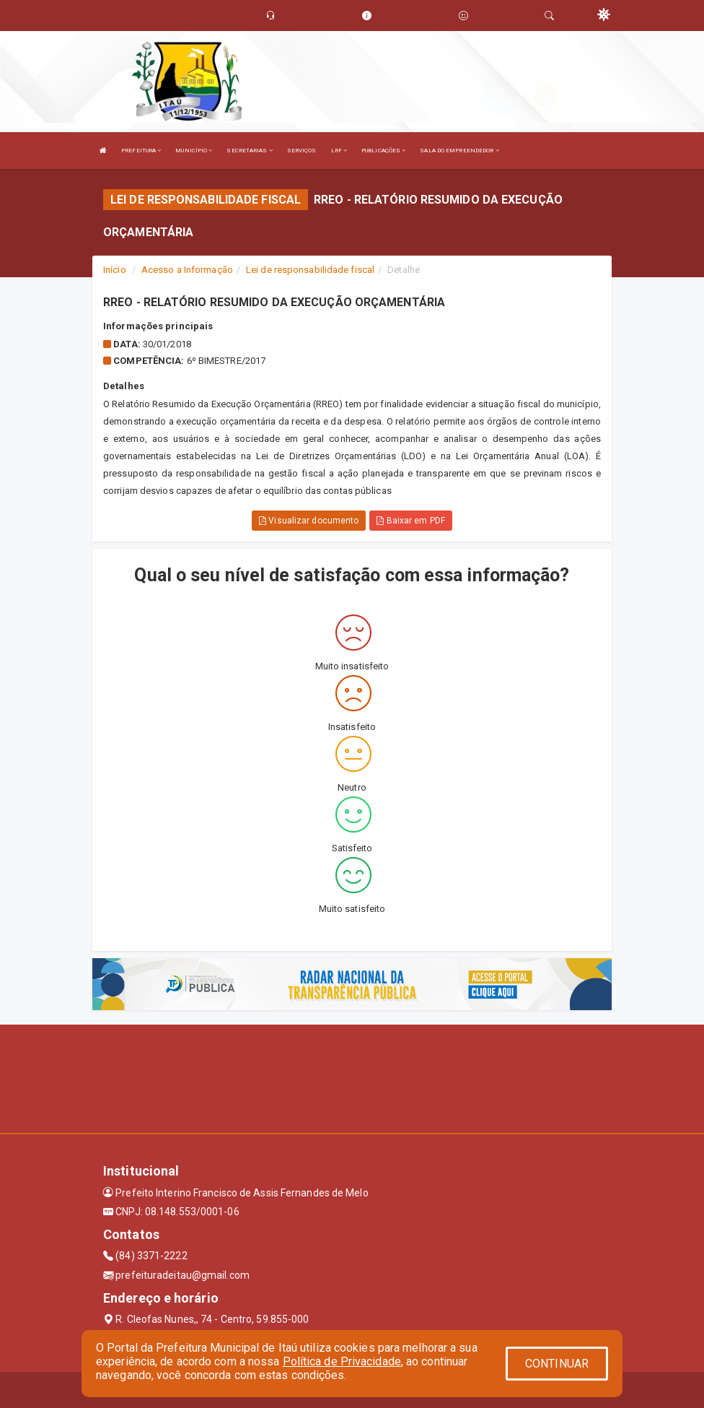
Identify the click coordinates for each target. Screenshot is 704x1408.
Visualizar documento (308, 521)
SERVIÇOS (302, 150)
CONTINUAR (557, 1363)
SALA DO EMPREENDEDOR (459, 150)
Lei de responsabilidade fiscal (310, 269)
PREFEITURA (141, 150)
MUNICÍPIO (193, 150)
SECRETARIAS (249, 150)
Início (114, 269)
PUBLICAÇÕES (383, 150)
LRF (339, 150)
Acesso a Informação (187, 269)
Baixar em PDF (411, 521)
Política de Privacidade (342, 1361)
